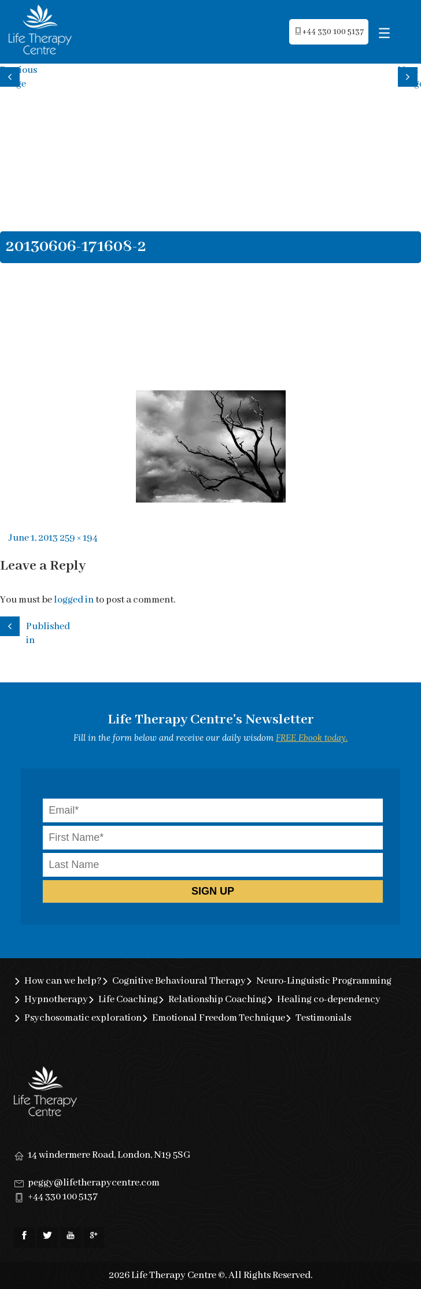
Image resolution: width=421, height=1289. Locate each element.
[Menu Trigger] (384, 33)
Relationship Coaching (217, 999)
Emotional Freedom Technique (218, 1018)
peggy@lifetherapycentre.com (94, 1183)
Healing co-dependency (329, 999)
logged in (74, 600)
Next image (409, 75)
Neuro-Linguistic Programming (324, 981)
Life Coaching (128, 999)
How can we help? (63, 981)
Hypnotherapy (56, 999)
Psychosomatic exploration (83, 1018)
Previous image (11, 75)
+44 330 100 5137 (63, 1197)
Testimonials (323, 1018)
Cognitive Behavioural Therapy (179, 981)
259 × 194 (79, 538)
